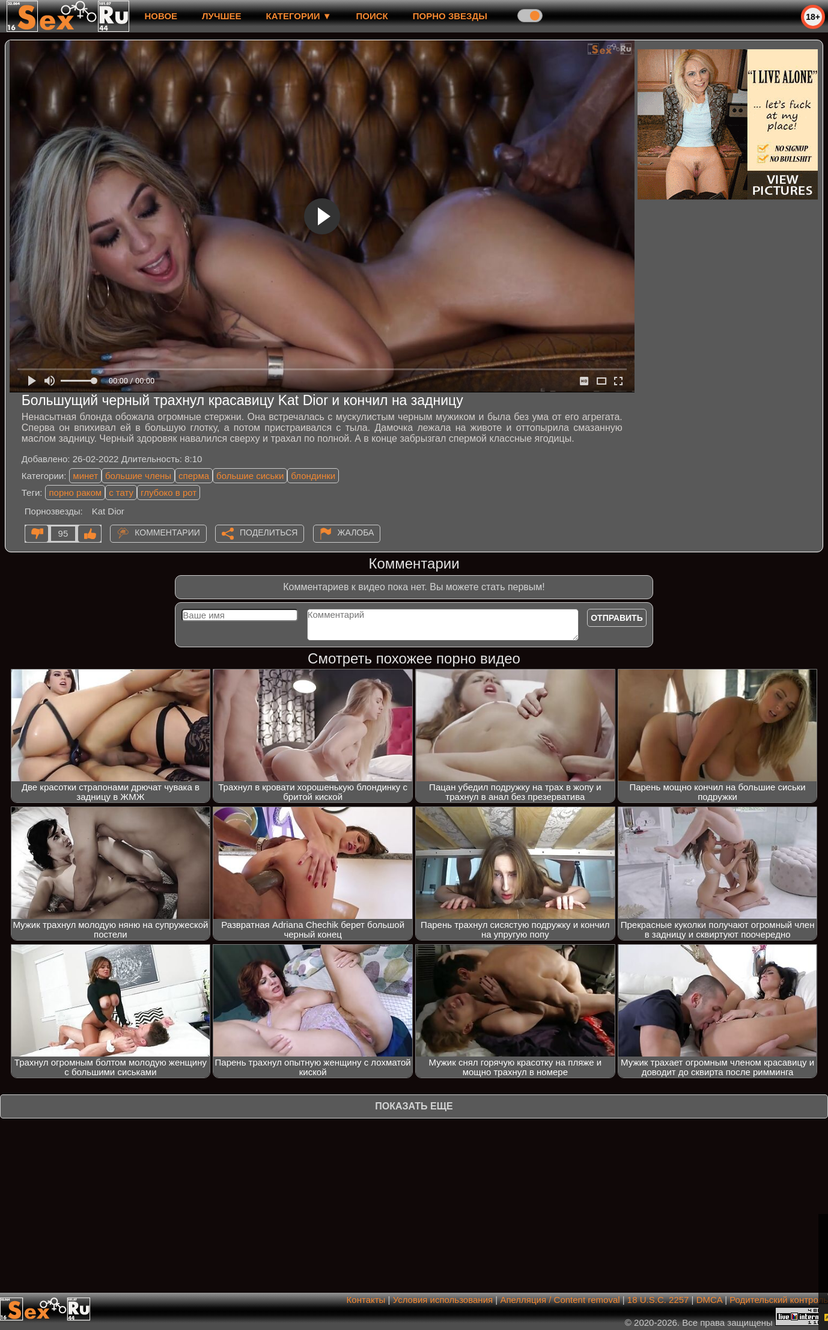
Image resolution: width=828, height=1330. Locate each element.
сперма (193, 476)
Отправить (617, 618)
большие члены (138, 476)
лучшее (221, 16)
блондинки (313, 476)
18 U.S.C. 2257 (658, 1300)
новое (160, 16)
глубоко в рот (168, 492)
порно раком (75, 492)
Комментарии (167, 532)
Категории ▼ (299, 16)
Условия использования (443, 1300)
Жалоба (356, 532)
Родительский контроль (778, 1300)
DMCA (709, 1300)
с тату (121, 492)
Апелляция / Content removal (559, 1300)
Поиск (372, 16)
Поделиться (268, 532)
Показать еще (413, 1106)
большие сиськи (250, 476)
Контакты (366, 1300)
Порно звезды (450, 16)
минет (85, 476)
